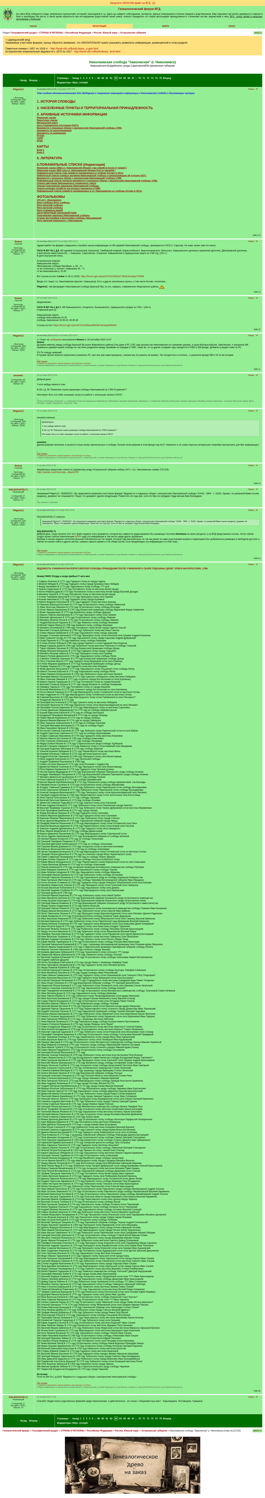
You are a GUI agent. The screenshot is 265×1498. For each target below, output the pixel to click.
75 (160, 78)
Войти (165, 26)
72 (148, 78)
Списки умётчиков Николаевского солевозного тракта (66, 183)
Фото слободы (45, 202)
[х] (153, 2)
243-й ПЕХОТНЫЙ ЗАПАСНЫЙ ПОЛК (57, 213)
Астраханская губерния (133, 32)
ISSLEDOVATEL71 (18, 489)
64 (120, 78)
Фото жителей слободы (50, 205)
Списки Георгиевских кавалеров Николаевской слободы (68, 186)
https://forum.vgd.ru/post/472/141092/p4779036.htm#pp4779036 (112, 276)
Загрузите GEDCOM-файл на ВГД (130, 2)
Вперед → (34, 80)
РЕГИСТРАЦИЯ (99, 26)
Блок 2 (40, 152)
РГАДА (40, 135)
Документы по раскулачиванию (54, 130)
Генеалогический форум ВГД (139, 8)
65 (124, 78)
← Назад (22, 80)
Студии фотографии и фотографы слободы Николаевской (69, 218)
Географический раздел (23, 32)
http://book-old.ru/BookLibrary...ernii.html (97, 51)
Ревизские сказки (46, 117)
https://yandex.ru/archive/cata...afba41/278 (58, 472)
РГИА (40, 141)
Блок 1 (40, 150)
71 (144, 78)
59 (98, 78)
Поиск (232, 26)
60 (103, 78)
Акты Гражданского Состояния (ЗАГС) (58, 125)
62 (111, 78)
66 (129, 78)
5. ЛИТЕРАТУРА (49, 158)
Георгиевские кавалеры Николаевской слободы (63, 215)
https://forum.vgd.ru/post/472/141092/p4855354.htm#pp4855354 (85, 325)
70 (139, 78)
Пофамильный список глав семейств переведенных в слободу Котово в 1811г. (80, 173)
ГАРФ (40, 138)
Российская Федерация (78, 32)
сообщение (55, 339)
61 (107, 78)
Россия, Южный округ (106, 32)
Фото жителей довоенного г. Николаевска (59, 220)
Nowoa (18, 241)
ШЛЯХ (78, 536)
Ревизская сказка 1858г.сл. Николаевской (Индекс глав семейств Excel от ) (82, 168)
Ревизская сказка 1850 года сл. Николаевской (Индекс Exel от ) (76, 170)
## (257, 89)
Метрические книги (47, 123)
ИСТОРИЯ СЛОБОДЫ (57, 101)
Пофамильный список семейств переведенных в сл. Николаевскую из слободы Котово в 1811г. (89, 191)
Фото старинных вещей (50, 210)
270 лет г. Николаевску (49, 200)
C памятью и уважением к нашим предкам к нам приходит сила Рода (64, 362)
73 (152, 78)
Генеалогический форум (16, 1430)
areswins (18, 375)
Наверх (251, 89)
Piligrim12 (18, 89)
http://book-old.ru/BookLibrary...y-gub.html (74, 48)
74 (156, 78)
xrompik (83, 82)
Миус (75, 82)
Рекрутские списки (47, 120)
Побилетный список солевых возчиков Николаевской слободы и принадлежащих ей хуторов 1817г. (91, 175)
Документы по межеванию (51, 133)
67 (133, 78)
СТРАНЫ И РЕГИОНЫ (51, 32)
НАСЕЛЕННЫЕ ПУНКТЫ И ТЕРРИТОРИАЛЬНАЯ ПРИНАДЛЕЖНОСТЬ (96, 108)
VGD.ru (33, 26)
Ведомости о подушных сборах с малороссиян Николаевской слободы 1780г (79, 178)
